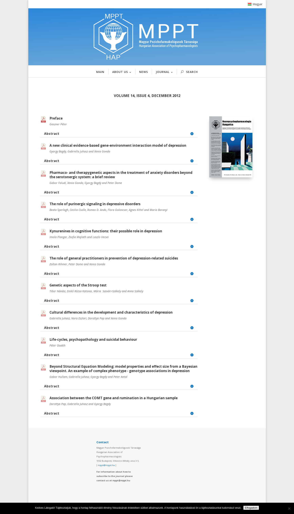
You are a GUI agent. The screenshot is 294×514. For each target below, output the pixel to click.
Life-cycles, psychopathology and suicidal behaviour (93, 339)
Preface (56, 118)
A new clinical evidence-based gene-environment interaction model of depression (117, 145)
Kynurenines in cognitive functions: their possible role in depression (105, 231)
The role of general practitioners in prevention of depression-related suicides (113, 258)
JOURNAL (162, 72)
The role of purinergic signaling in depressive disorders (94, 204)
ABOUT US (120, 72)
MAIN (100, 72)
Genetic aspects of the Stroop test (78, 285)
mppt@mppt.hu (106, 465)
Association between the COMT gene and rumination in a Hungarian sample (113, 398)
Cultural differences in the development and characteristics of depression (111, 312)
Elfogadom (251, 507)
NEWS (143, 72)
